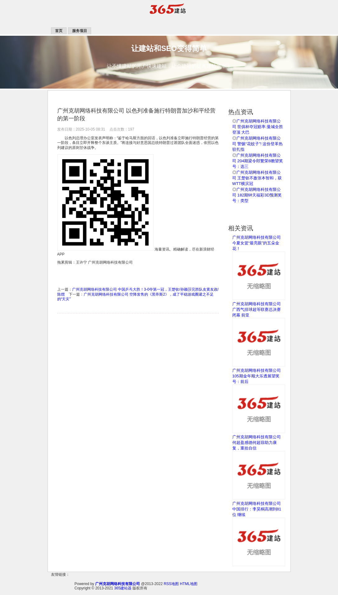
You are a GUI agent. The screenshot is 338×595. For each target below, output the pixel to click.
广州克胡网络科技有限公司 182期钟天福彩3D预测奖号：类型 (257, 195)
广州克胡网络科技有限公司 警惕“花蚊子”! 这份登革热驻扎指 (257, 144)
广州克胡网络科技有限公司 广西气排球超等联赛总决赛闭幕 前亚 (256, 309)
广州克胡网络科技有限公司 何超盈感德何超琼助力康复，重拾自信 (256, 442)
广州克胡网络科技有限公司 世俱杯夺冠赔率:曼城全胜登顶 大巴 (257, 127)
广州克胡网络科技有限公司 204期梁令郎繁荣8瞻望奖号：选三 (257, 161)
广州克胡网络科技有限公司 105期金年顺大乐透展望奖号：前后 (256, 376)
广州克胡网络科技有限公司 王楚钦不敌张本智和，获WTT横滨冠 (257, 178)
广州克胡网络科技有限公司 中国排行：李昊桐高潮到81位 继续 (256, 509)
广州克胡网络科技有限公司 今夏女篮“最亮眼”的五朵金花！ (256, 243)
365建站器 (123, 588)
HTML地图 (188, 584)
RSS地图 (171, 584)
